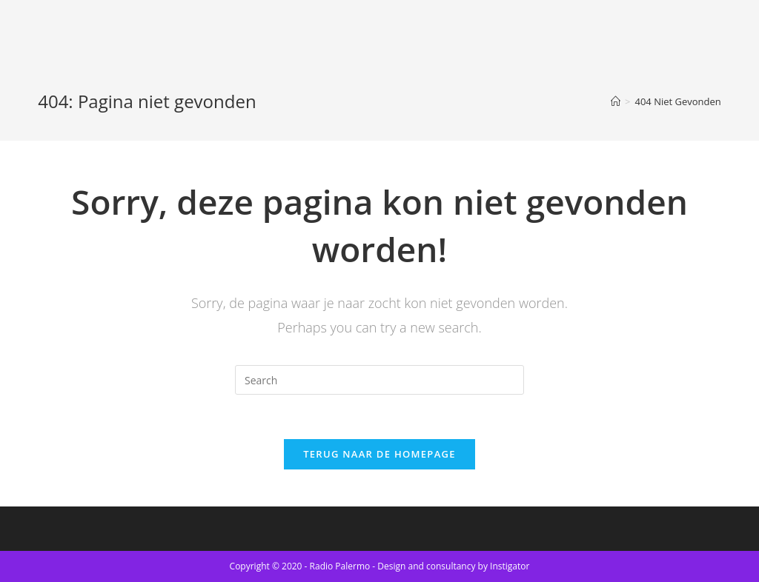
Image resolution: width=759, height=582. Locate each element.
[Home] (615, 101)
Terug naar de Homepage (379, 454)
